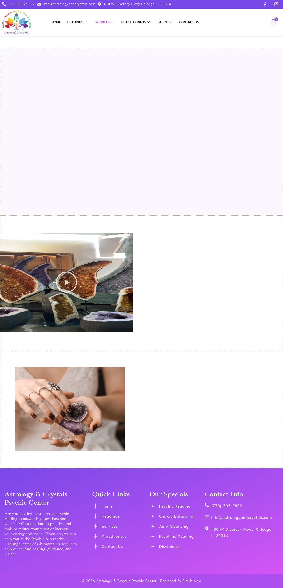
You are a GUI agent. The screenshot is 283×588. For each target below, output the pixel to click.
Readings (77, 22)
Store (164, 22)
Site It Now (192, 580)
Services (104, 22)
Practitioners (135, 22)
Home (56, 22)
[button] (66, 282)
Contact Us (189, 22)
